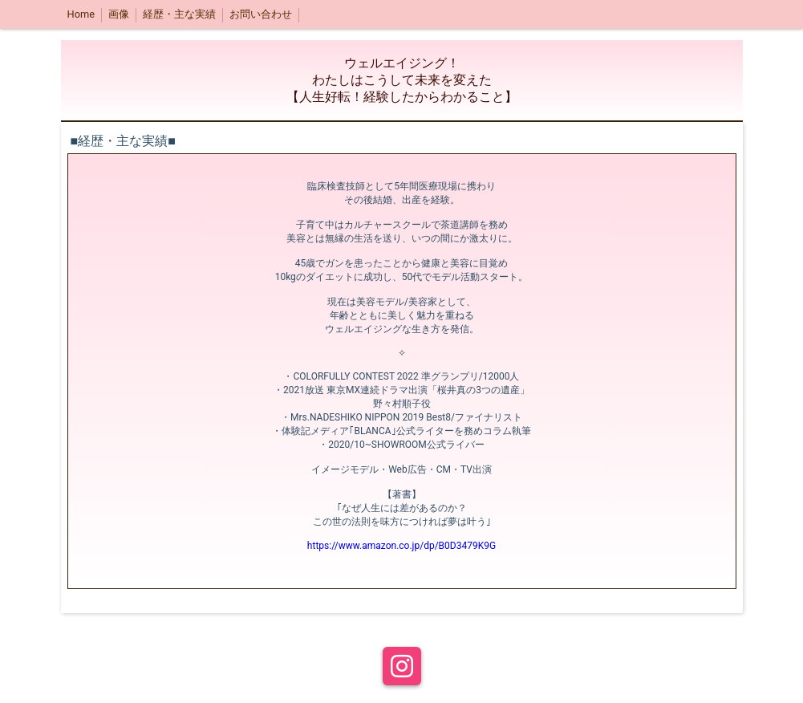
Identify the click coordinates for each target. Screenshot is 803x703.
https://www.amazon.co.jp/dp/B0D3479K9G (401, 545)
